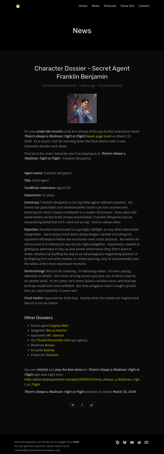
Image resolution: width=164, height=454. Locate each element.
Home (83, 6)
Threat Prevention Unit (53, 340)
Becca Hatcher (56, 330)
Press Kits (127, 6)
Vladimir (52, 355)
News (95, 6)
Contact (144, 6)
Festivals (110, 6)
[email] (146, 442)
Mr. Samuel (55, 335)
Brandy (49, 350)
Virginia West (58, 325)
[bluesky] (125, 442)
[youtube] (132, 442)
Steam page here (98, 136)
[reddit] (139, 442)
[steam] (117, 442)
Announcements (110, 85)
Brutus (50, 345)
